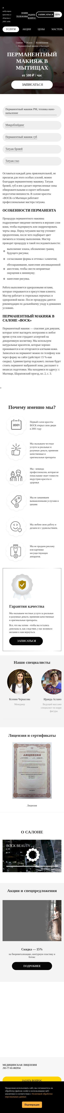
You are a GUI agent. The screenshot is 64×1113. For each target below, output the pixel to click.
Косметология (42, 42)
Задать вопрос (32, 1080)
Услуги (11, 29)
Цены (41, 29)
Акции (27, 29)
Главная (19, 42)
